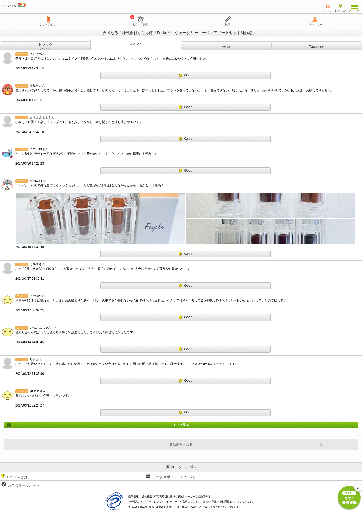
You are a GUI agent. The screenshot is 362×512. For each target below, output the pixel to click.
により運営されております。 (211, 506)
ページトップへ (181, 467)
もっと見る (181, 425)
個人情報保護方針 (223, 501)
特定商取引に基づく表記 (168, 496)
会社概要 (147, 496)
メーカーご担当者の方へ (199, 496)
